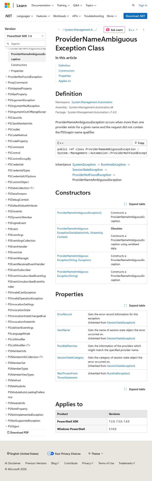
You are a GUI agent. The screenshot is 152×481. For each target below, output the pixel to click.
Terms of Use (106, 463)
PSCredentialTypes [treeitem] (19, 170)
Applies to (65, 81)
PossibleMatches (67, 346)
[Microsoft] (7, 5)
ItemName (63, 330)
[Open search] (133, 5)
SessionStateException (87, 169)
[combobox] (25, 36)
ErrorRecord (64, 314)
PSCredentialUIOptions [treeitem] (22, 176)
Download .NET (135, 16)
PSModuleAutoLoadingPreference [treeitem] (26, 394)
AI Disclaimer (13, 463)
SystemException (84, 164)
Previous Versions (36, 463)
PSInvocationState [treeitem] (19, 310)
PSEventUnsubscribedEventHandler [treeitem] (26, 284)
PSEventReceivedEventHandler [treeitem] (26, 264)
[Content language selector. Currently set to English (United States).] (23, 453)
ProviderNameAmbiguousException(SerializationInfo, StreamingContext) (80, 233)
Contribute (70, 463)
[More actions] (143, 30)
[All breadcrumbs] (58, 30)
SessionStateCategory (70, 357)
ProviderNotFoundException (91, 175)
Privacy (86, 463)
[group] (101, 151)
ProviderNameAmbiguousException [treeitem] (28, 56)
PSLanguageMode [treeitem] (19, 333)
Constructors (66, 70)
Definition (64, 65)
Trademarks (126, 463)
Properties (65, 76)
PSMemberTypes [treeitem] (18, 368)
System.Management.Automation (80, 29)
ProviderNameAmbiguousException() (79, 212)
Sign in (143, 5)
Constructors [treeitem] (19, 65)
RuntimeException (113, 164)
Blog (54, 463)
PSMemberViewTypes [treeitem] (21, 374)
